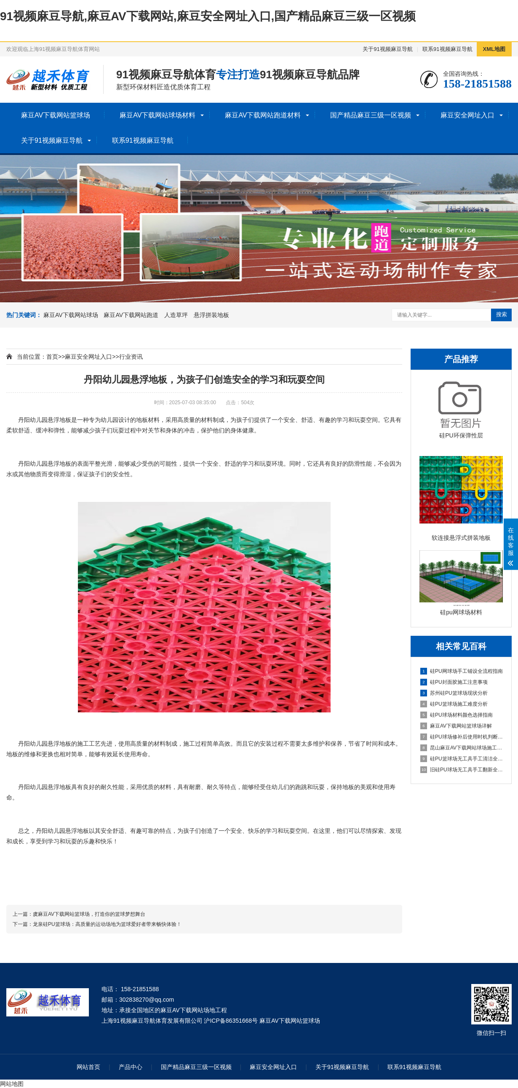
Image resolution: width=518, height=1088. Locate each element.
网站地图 (12, 1083)
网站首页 (88, 1067)
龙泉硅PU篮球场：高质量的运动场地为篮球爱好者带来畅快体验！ (107, 924)
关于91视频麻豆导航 (387, 49)
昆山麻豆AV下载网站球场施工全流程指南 (461, 747)
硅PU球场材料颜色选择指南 (456, 715)
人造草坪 (176, 315)
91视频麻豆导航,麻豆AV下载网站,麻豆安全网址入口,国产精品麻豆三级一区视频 (208, 16)
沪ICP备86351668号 (231, 1020)
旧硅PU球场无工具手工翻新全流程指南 (461, 769)
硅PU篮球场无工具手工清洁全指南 (461, 758)
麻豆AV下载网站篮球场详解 (456, 726)
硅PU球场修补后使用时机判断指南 (461, 736)
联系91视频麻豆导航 (447, 49)
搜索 (501, 314)
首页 (52, 356)
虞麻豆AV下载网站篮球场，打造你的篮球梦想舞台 (89, 914)
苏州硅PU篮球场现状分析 (454, 693)
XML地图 (494, 49)
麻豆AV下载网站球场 (70, 315)
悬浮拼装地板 (211, 315)
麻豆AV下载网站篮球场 (55, 115)
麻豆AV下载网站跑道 (131, 315)
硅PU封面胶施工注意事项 (454, 682)
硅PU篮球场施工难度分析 (454, 704)
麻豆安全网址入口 (467, 115)
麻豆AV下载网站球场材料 (157, 115)
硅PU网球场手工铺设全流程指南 (461, 671)
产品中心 (130, 1067)
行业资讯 (131, 356)
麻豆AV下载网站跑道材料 (263, 115)
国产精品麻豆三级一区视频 (370, 115)
